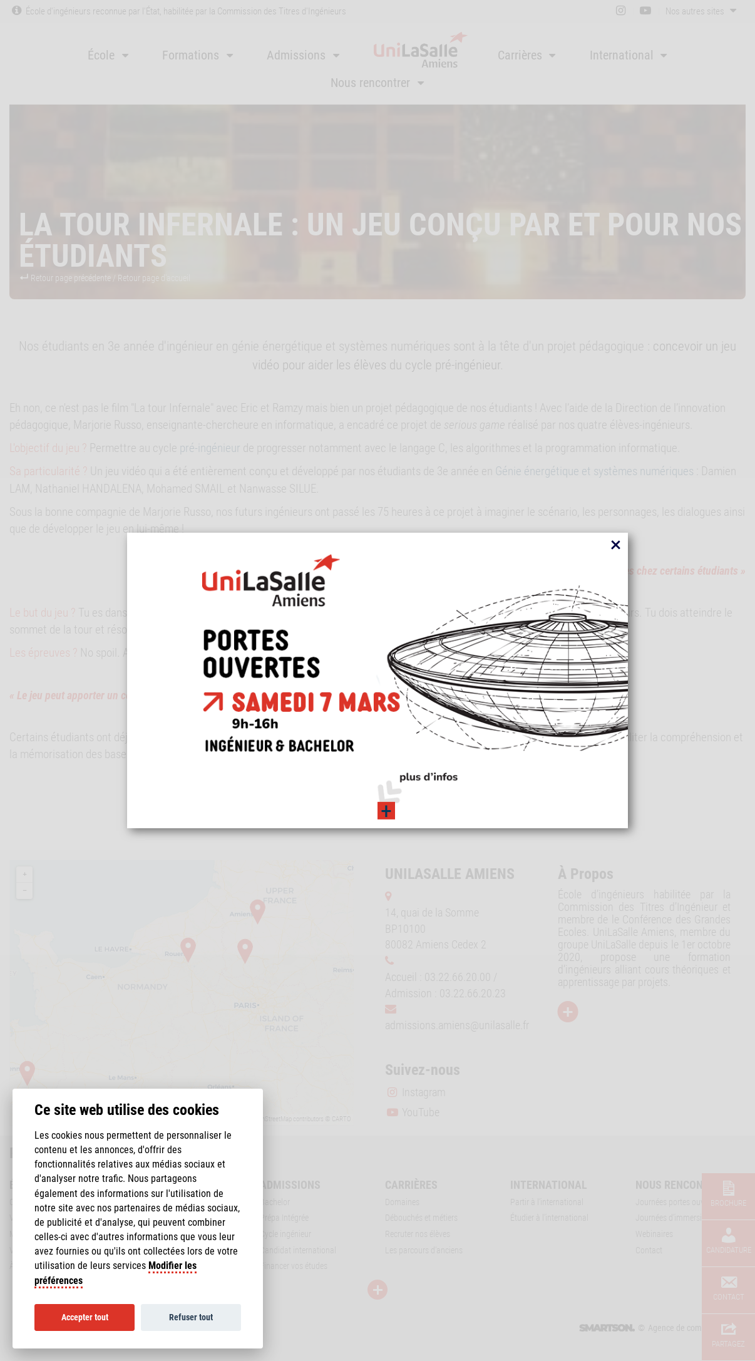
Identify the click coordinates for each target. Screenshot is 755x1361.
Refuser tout (191, 1317)
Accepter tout (84, 1317)
